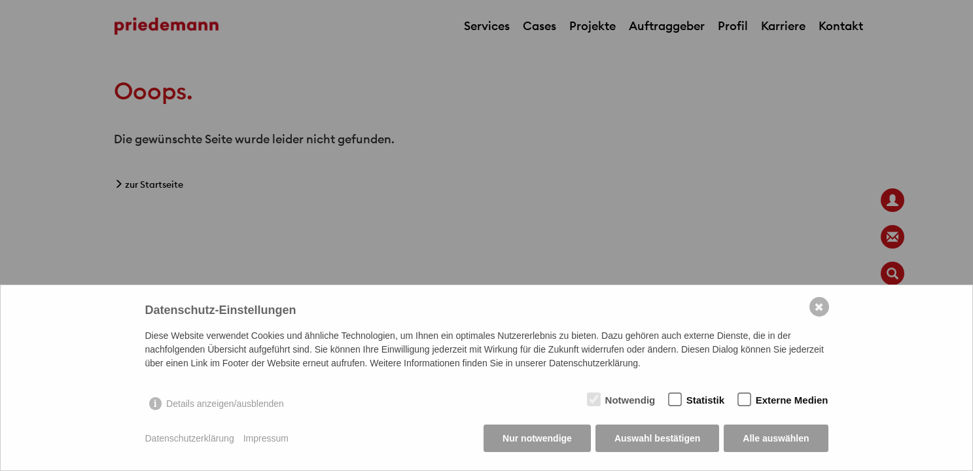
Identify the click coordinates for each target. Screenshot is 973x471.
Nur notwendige (537, 438)
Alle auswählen (776, 438)
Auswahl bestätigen (657, 438)
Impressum (266, 438)
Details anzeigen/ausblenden (225, 403)
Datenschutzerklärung (189, 438)
